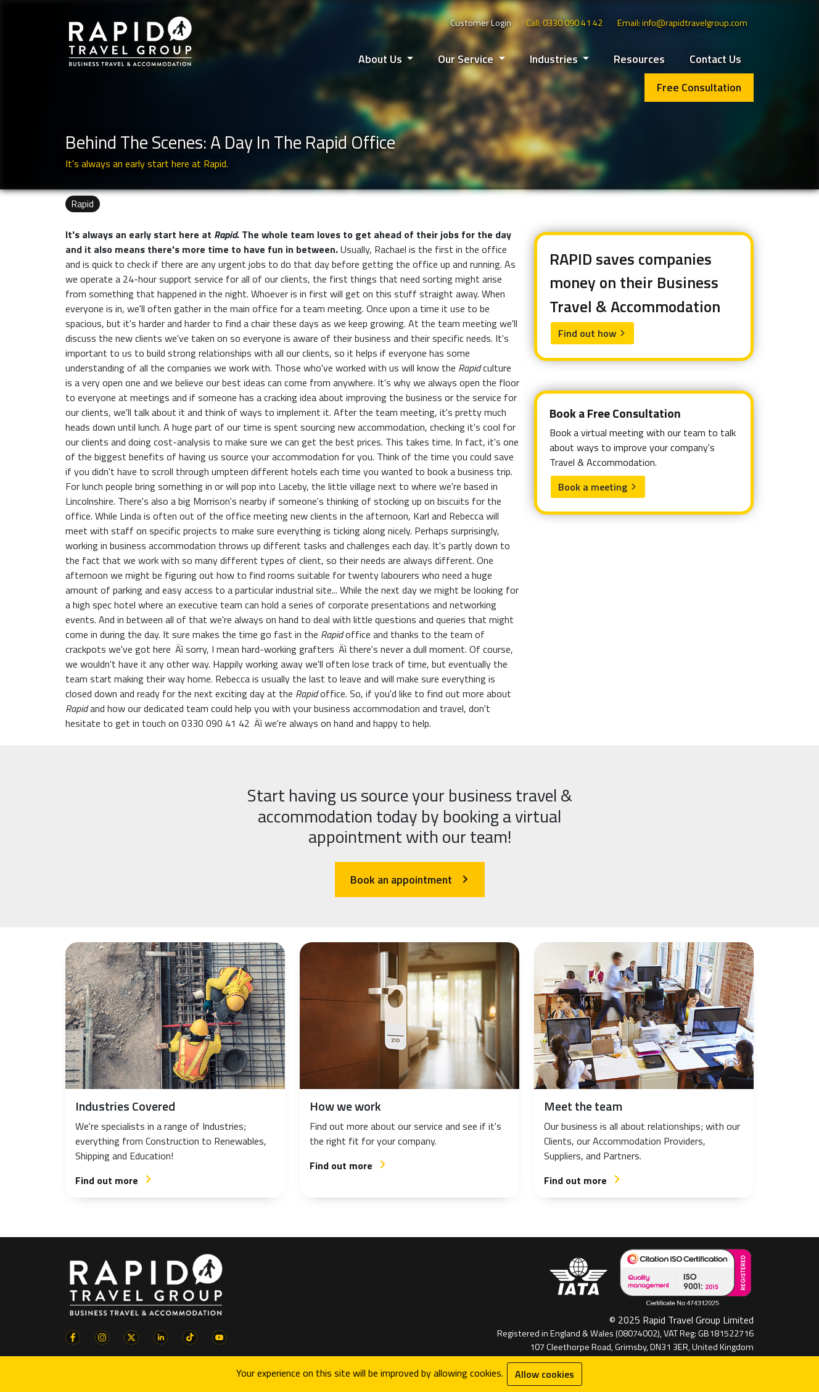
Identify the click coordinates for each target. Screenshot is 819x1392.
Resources (639, 59)
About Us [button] (381, 59)
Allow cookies (544, 1374)
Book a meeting (598, 486)
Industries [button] (555, 59)
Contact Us (715, 59)
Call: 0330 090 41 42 (564, 23)
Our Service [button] (467, 59)
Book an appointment (409, 879)
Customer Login (480, 23)
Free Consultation (699, 87)
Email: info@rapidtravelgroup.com (682, 23)
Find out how (592, 333)
